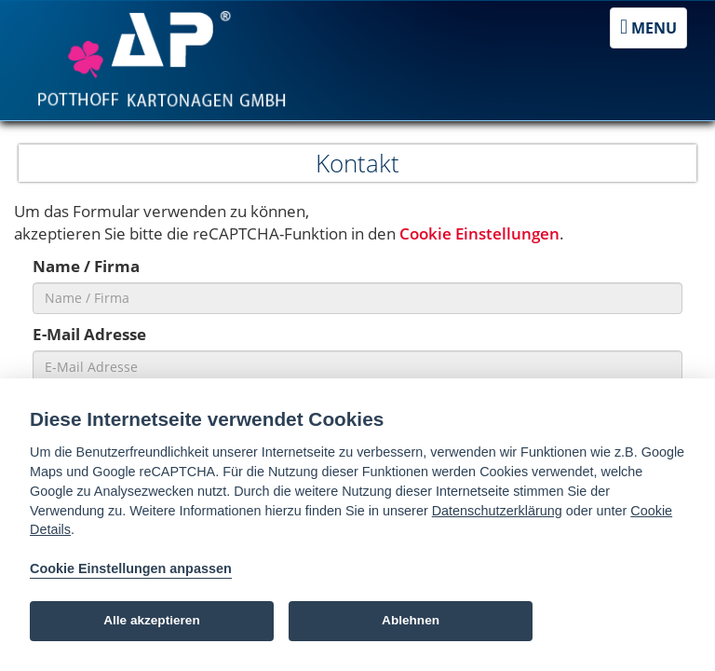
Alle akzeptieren (151, 620)
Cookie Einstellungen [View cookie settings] (479, 233)
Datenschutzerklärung (497, 510)
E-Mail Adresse (89, 334)
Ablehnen (410, 620)
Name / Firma (86, 266)
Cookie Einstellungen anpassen (131, 568)
